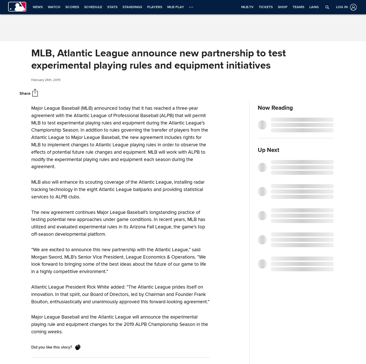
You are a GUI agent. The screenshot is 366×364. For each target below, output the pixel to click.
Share (25, 93)
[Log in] (345, 7)
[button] (327, 7)
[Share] (35, 93)
